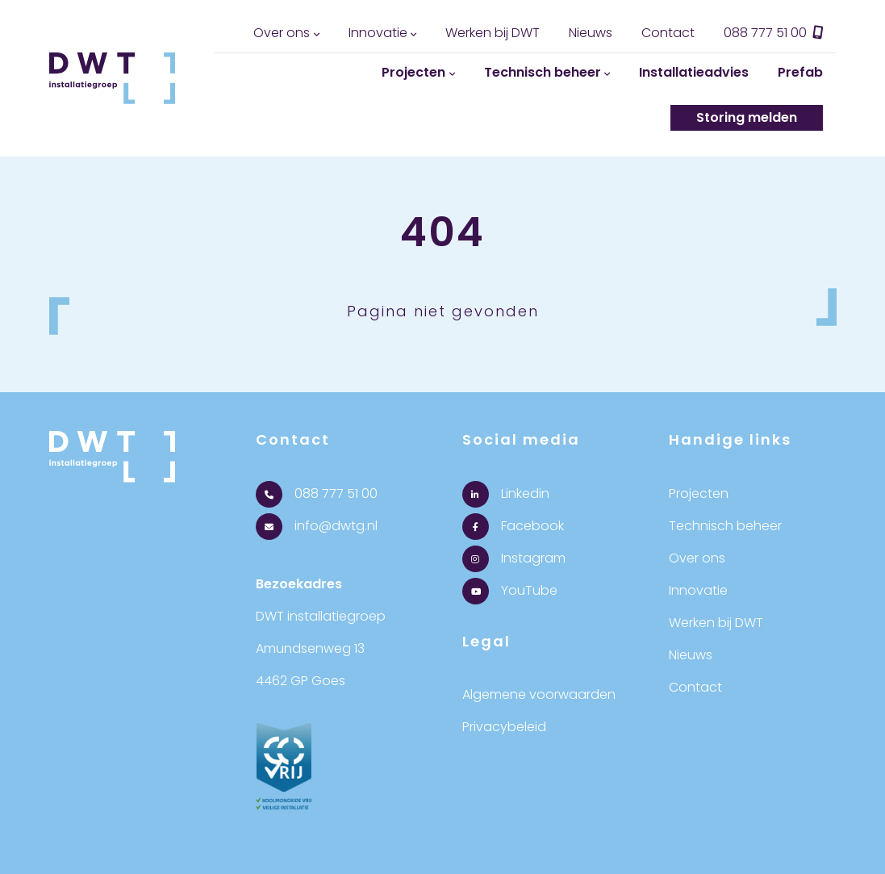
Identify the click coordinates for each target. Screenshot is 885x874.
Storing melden (746, 117)
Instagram (514, 558)
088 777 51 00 (774, 32)
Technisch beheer (542, 72)
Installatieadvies (694, 72)
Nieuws (590, 32)
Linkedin (505, 493)
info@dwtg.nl (317, 525)
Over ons (281, 32)
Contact (668, 32)
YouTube (509, 590)
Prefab (800, 72)
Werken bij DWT (492, 32)
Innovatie (378, 32)
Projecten (413, 72)
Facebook (513, 525)
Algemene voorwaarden (539, 694)
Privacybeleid (504, 726)
